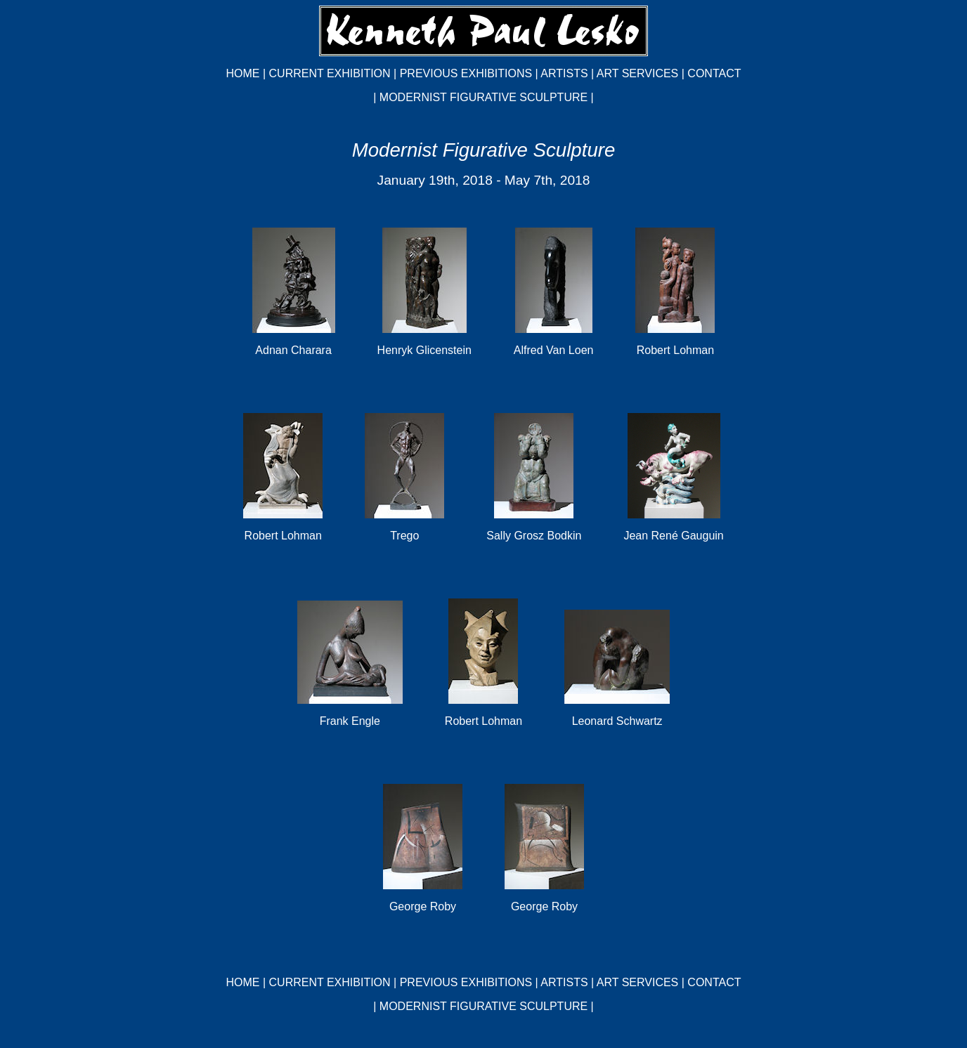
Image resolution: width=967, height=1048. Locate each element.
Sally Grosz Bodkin (533, 536)
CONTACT (714, 73)
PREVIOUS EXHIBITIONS (466, 73)
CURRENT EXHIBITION (330, 73)
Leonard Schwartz (617, 721)
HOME (243, 73)
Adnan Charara (293, 350)
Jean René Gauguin (673, 536)
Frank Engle (350, 721)
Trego (404, 536)
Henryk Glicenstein (424, 350)
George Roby (422, 906)
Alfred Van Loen (554, 350)
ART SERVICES (638, 73)
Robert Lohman (675, 350)
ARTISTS (564, 73)
